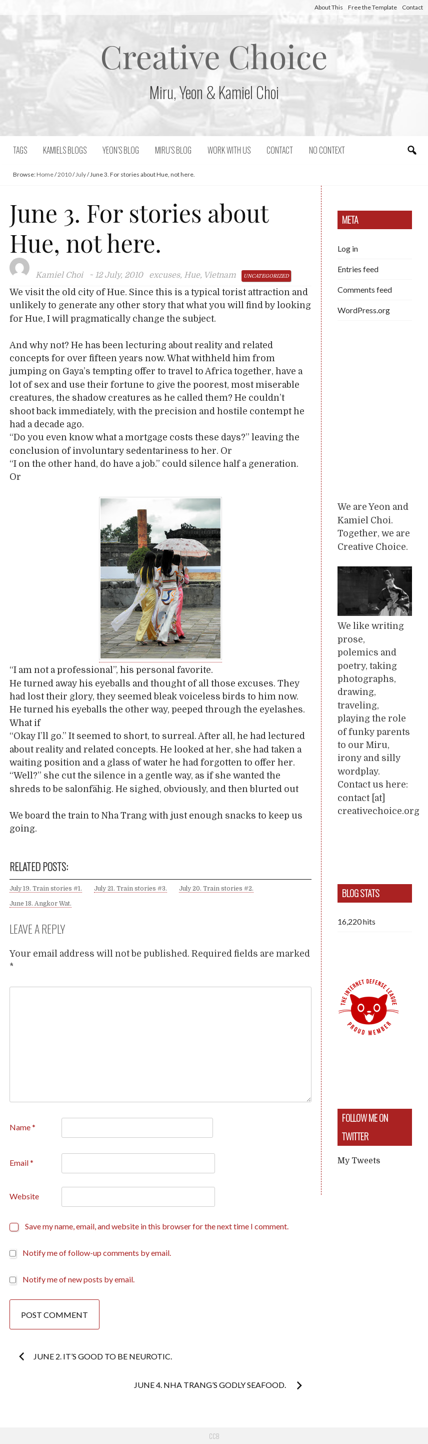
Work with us (229, 150)
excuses (164, 275)
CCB (214, 1436)
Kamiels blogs (64, 150)
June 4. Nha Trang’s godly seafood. (211, 1384)
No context (327, 150)
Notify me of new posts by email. (78, 1279)
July (81, 174)
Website (24, 1196)
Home (45, 174)
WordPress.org (364, 310)
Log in (348, 248)
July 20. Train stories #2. (216, 888)
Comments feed (365, 289)
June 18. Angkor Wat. (41, 903)
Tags (20, 150)
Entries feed (358, 269)
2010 (65, 174)
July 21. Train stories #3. (130, 888)
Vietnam (220, 275)
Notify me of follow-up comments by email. (96, 1252)
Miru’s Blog (173, 150)
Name (23, 1127)
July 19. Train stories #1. (46, 888)
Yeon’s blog (120, 150)
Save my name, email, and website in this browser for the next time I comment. (156, 1226)
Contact (412, 7)
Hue (192, 275)
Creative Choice (214, 56)
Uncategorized (266, 276)
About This (328, 7)
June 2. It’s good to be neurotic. (103, 1356)
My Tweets (359, 1160)
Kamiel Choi (59, 275)
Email (22, 1162)
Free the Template (372, 7)
